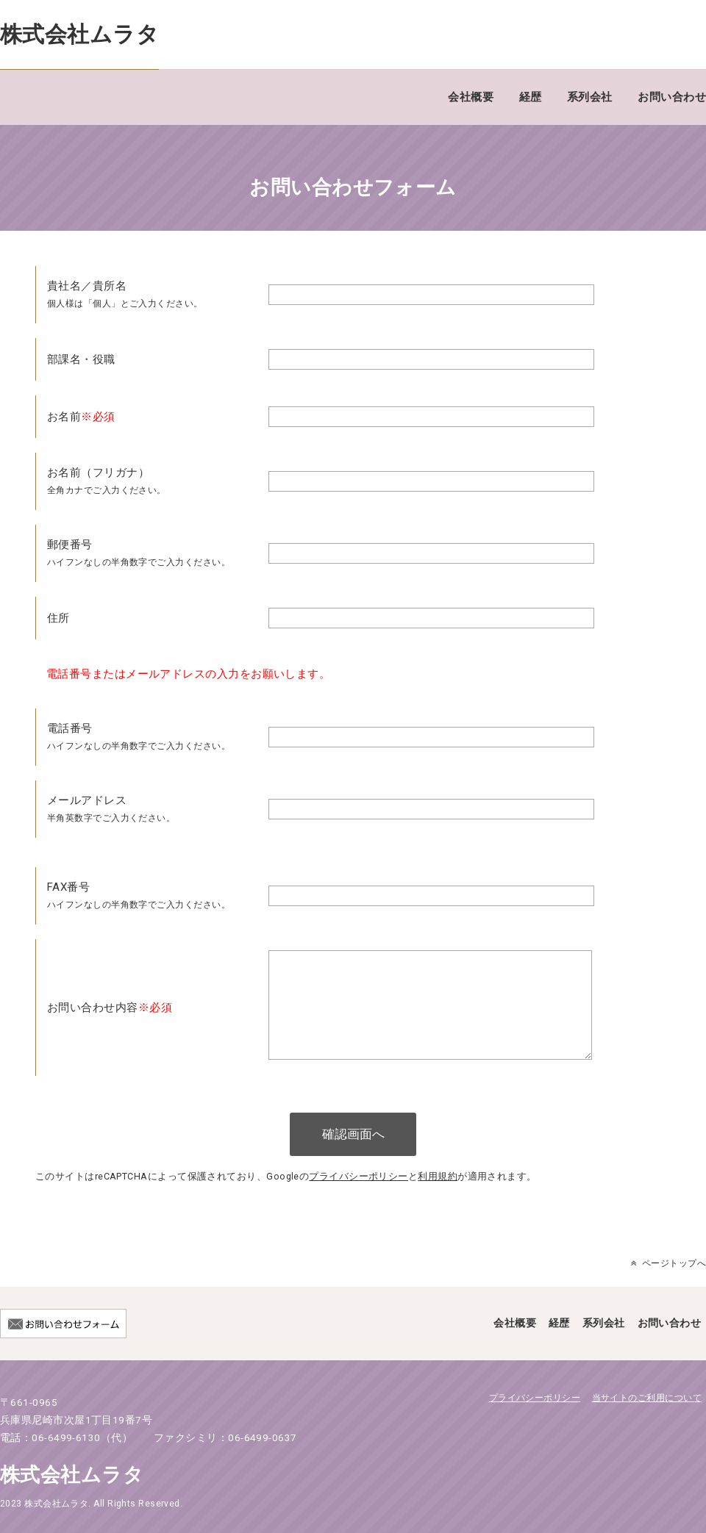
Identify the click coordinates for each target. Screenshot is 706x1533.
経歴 (530, 97)
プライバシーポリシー (358, 1198)
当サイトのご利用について (647, 1420)
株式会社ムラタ (79, 34)
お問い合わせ (672, 97)
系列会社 (590, 97)
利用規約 (437, 1198)
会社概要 (470, 97)
